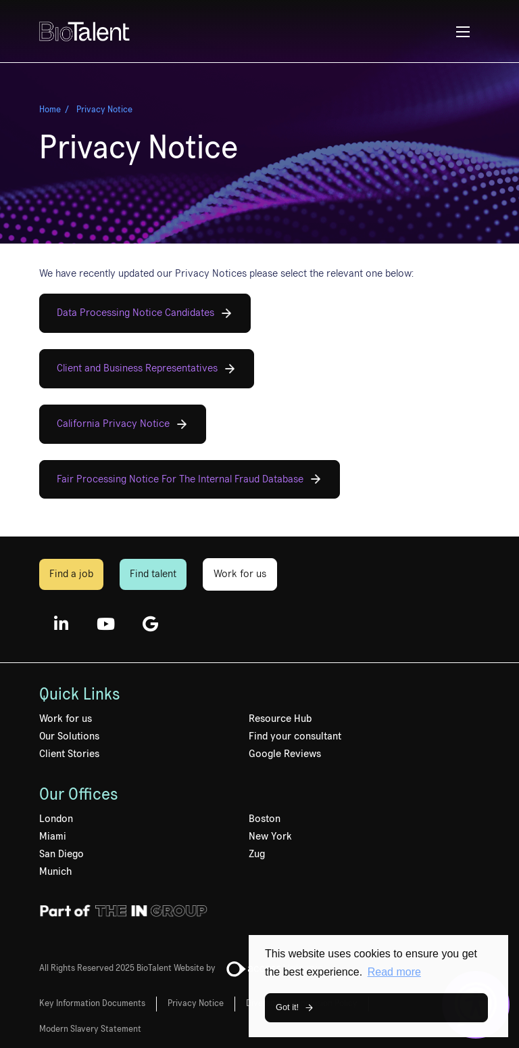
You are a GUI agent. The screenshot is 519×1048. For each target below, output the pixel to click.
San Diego (61, 853)
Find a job (71, 573)
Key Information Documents (92, 1003)
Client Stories (69, 753)
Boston (264, 818)
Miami (52, 836)
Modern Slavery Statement (90, 1029)
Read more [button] (394, 972)
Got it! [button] (287, 1007)
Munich (55, 871)
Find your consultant (295, 736)
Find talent (153, 573)
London (56, 818)
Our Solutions (69, 736)
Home (50, 109)
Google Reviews (285, 753)
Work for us (240, 573)
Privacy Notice (104, 109)
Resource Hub (280, 718)
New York (270, 836)
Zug (257, 853)
